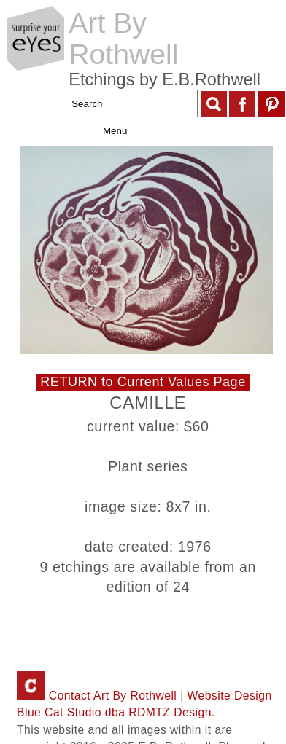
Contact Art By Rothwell (97, 695)
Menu (100, 130)
